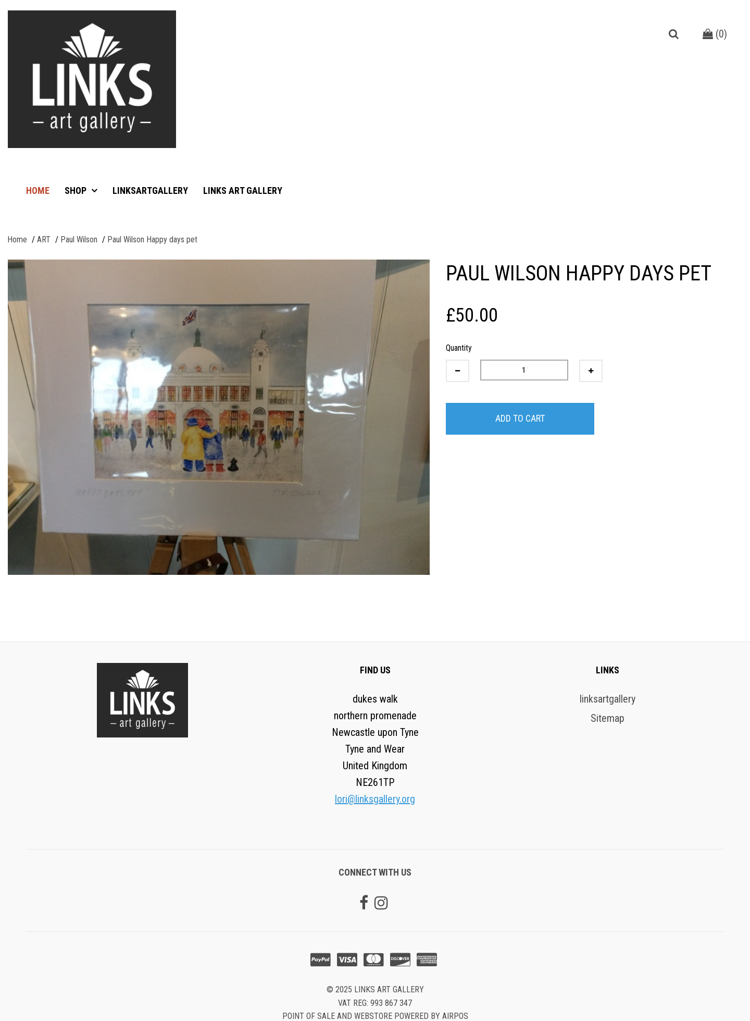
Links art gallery (242, 190)
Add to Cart (520, 418)
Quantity (459, 348)
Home (37, 190)
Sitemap (607, 718)
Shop (77, 190)
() (715, 34)
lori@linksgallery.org (375, 799)
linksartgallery (150, 190)
